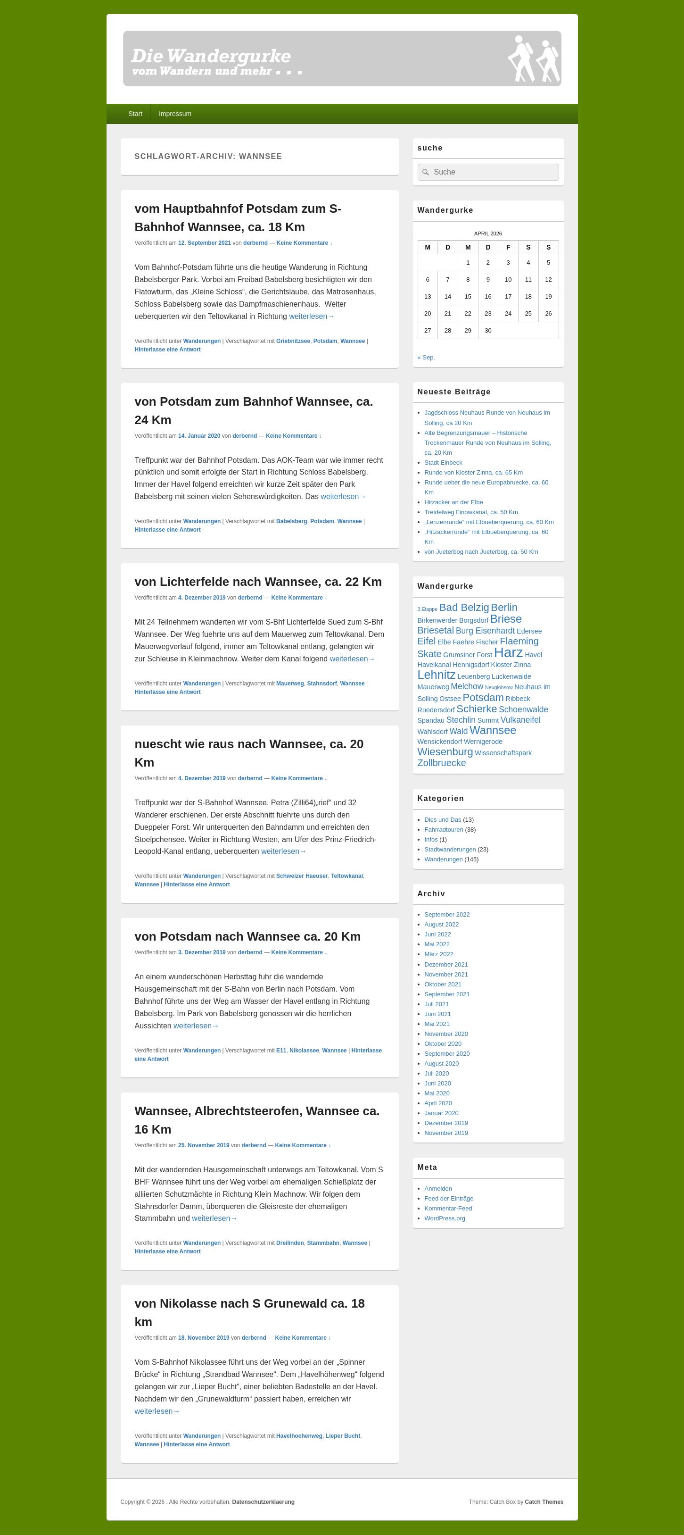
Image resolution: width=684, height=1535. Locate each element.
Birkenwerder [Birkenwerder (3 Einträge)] (438, 620)
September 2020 (447, 1053)
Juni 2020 (438, 1083)
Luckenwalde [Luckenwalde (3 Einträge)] (511, 676)
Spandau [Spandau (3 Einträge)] (431, 720)
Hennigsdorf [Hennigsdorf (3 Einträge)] (471, 664)
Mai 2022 (437, 944)
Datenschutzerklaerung (263, 1502)
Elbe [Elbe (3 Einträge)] (444, 642)
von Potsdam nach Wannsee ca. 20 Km (248, 936)
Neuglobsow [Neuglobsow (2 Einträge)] (499, 687)
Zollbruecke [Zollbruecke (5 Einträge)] (442, 763)
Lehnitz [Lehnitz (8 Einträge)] (437, 674)
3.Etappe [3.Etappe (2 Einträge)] (428, 609)
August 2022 (442, 924)
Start (135, 113)
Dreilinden (290, 1243)
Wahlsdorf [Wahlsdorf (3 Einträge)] (433, 731)
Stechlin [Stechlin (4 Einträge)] (461, 720)
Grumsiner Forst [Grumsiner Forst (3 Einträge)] (467, 655)
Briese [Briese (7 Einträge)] (506, 619)
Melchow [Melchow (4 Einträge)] (467, 686)
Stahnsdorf (322, 683)
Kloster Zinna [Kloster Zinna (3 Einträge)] (511, 664)
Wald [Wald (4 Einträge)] (458, 731)
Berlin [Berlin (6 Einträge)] (504, 607)
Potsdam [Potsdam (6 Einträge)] (483, 697)
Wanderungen (202, 341)
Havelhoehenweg (299, 1436)
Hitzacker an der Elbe (454, 502)
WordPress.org (445, 1218)
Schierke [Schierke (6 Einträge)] (476, 709)
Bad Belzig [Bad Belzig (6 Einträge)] (464, 607)
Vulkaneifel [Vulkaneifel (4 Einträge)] (521, 720)
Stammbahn (323, 1243)
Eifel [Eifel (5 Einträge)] (427, 641)
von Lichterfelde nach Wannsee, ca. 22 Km (258, 582)
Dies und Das (443, 819)
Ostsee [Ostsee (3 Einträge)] (450, 698)
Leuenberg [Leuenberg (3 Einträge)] (474, 676)
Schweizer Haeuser (302, 876)
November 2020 (447, 1033)
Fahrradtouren (444, 829)
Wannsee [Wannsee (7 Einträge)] (493, 730)
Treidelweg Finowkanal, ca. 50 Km (471, 512)
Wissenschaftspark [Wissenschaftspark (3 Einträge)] (503, 753)
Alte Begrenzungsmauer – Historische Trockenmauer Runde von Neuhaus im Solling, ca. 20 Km (488, 442)
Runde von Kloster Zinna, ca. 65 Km (474, 472)
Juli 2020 (437, 1073)
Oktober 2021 (443, 984)
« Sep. (427, 357)
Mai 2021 (437, 1023)
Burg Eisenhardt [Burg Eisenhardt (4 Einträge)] (485, 630)
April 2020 (439, 1103)
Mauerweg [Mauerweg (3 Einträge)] (433, 687)
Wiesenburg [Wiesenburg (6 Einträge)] (445, 752)
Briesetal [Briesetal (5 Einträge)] (436, 630)
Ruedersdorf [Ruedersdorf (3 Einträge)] (436, 710)
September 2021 (447, 994)
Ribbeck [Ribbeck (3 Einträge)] (518, 698)
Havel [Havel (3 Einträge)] (533, 655)
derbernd (255, 243)
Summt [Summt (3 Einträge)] (488, 720)
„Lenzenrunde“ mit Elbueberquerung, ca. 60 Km (489, 522)
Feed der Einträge (449, 1198)
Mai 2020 (437, 1093)
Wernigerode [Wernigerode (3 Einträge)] (483, 741)
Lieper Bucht (343, 1436)
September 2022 (447, 914)
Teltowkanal (347, 876)
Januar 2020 (442, 1113)
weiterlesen (312, 316)
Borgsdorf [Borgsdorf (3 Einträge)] (473, 620)
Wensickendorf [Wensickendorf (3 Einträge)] (440, 741)
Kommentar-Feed (448, 1208)
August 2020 (442, 1063)
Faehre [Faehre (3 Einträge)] (463, 642)
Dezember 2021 (447, 964)
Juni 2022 (438, 934)
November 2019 (447, 1132)
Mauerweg (290, 683)
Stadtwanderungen (450, 849)
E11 (281, 1050)
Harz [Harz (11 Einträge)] (508, 652)
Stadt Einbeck (443, 462)
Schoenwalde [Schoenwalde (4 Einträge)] (523, 709)
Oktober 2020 (443, 1043)
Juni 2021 (438, 1014)
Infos (431, 839)
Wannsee (352, 341)
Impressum (175, 113)
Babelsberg (291, 521)
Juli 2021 (437, 1004)
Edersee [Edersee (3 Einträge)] (529, 631)
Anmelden (439, 1188)
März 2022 (439, 954)
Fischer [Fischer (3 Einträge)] (487, 642)
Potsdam (325, 341)
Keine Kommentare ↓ (305, 243)
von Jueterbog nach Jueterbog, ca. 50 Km (481, 551)
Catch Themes (544, 1502)
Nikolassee (304, 1050)
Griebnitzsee (293, 341)
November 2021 (447, 974)
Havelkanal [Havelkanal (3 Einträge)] (434, 664)
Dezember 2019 (447, 1122)
